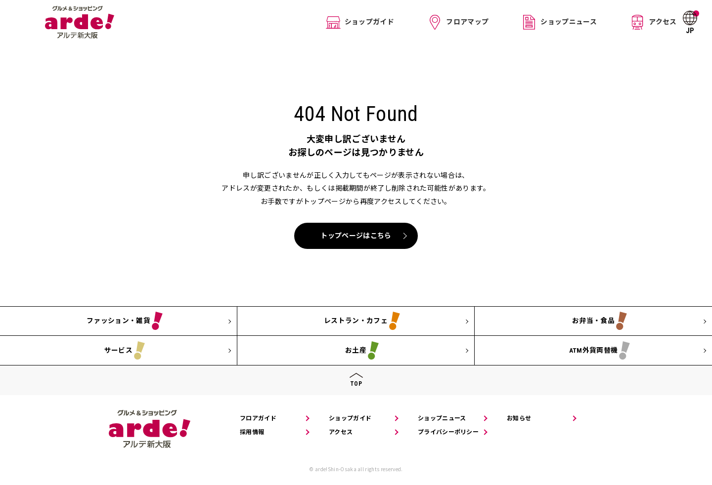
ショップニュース (559, 21)
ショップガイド (370, 21)
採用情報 (252, 432)
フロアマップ (463, 21)
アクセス (648, 21)
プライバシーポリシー (448, 432)
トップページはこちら (355, 236)
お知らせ (519, 418)
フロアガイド (258, 418)
